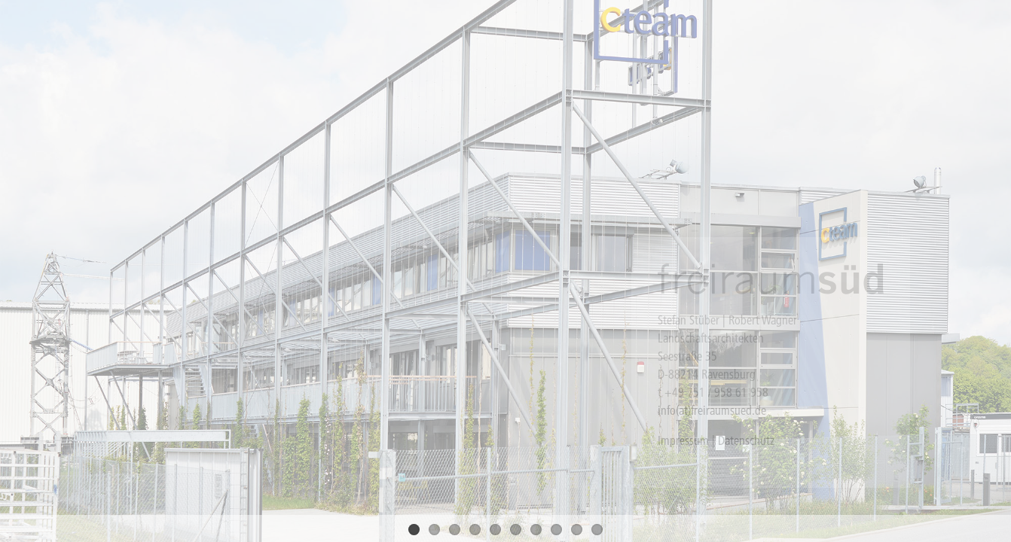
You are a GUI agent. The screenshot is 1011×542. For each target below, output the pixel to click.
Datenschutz (746, 440)
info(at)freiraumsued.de (712, 410)
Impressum (683, 440)
